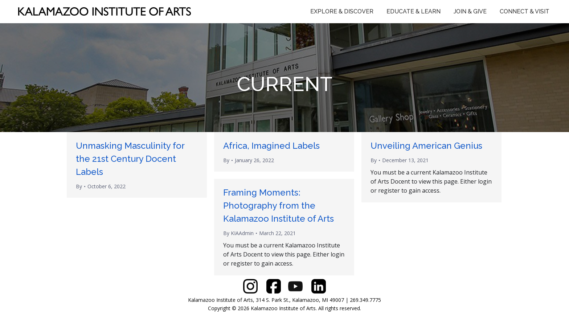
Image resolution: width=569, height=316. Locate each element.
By (79, 186)
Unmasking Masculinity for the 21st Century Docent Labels (130, 158)
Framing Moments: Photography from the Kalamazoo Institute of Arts (278, 205)
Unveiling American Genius (426, 145)
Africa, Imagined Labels (271, 145)
